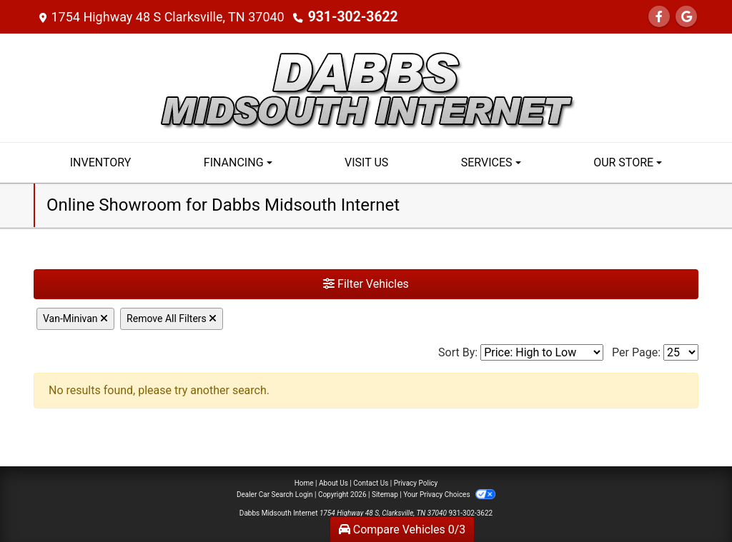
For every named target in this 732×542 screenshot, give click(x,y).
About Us (333, 483)
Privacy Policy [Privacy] (416, 483)
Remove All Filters (172, 318)
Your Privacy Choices (449, 494)
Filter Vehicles (366, 284)
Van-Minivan (75, 318)
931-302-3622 (350, 16)
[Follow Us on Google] (686, 17)
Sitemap (385, 494)
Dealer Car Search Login (275, 494)
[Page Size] (680, 352)
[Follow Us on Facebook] (659, 17)
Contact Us (370, 483)
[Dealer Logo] (366, 87)
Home (304, 483)
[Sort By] (541, 352)
